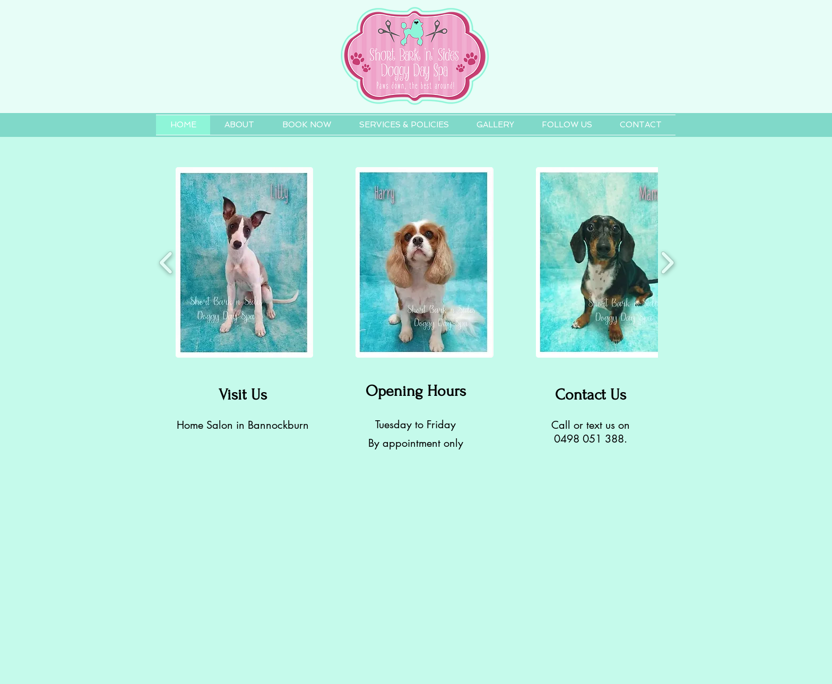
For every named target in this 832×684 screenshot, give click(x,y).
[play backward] (166, 262)
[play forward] (667, 262)
